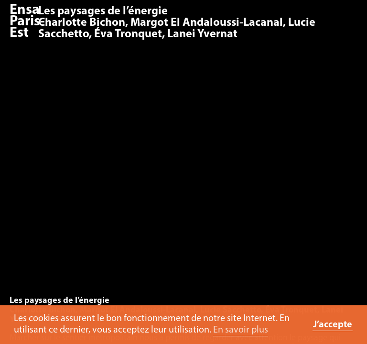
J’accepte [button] (332, 325)
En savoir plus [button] (240, 330)
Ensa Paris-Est (27, 22)
